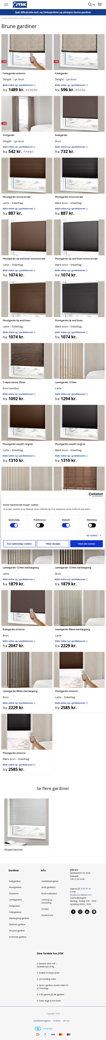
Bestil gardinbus (48, 887)
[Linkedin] (94, 911)
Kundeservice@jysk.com (81, 895)
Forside (4, 18)
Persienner (14, 893)
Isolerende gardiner (17, 937)
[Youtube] (87, 911)
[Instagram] (80, 911)
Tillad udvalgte (53, 544)
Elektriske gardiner (17, 924)
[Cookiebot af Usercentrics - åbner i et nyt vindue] (91, 495)
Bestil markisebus (49, 893)
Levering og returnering (46, 901)
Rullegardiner (15, 881)
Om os (66, 1020)
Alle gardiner (14, 18)
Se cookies (92, 535)
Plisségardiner (15, 887)
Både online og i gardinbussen (19, 85)
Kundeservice (47, 915)
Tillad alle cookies (86, 544)
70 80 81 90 (85, 888)
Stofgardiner (14, 906)
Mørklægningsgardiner (19, 918)
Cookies (45, 909)
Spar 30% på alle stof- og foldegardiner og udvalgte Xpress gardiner (53, 12)
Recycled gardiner (17, 930)
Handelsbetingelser (49, 881)
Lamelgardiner (15, 899)
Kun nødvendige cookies (19, 544)
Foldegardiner (15, 912)
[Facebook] (73, 911)
